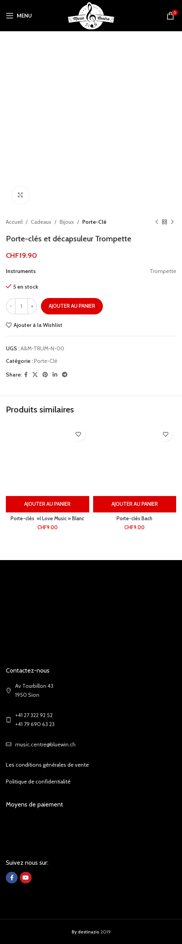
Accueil (14, 221)
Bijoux (67, 221)
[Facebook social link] (26, 374)
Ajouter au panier (72, 306)
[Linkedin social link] (55, 374)
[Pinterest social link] (45, 374)
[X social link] (35, 374)
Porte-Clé (94, 221)
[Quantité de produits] (21, 306)
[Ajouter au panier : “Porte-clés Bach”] (135, 504)
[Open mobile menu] (19, 15)
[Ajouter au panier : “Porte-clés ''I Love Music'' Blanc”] (47, 504)
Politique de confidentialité (38, 781)
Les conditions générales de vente (47, 764)
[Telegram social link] (65, 374)
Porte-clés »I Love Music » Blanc (47, 518)
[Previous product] (157, 222)
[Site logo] (91, 14)
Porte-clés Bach (134, 518)
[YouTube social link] (26, 877)
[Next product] (172, 222)
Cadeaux (41, 221)
